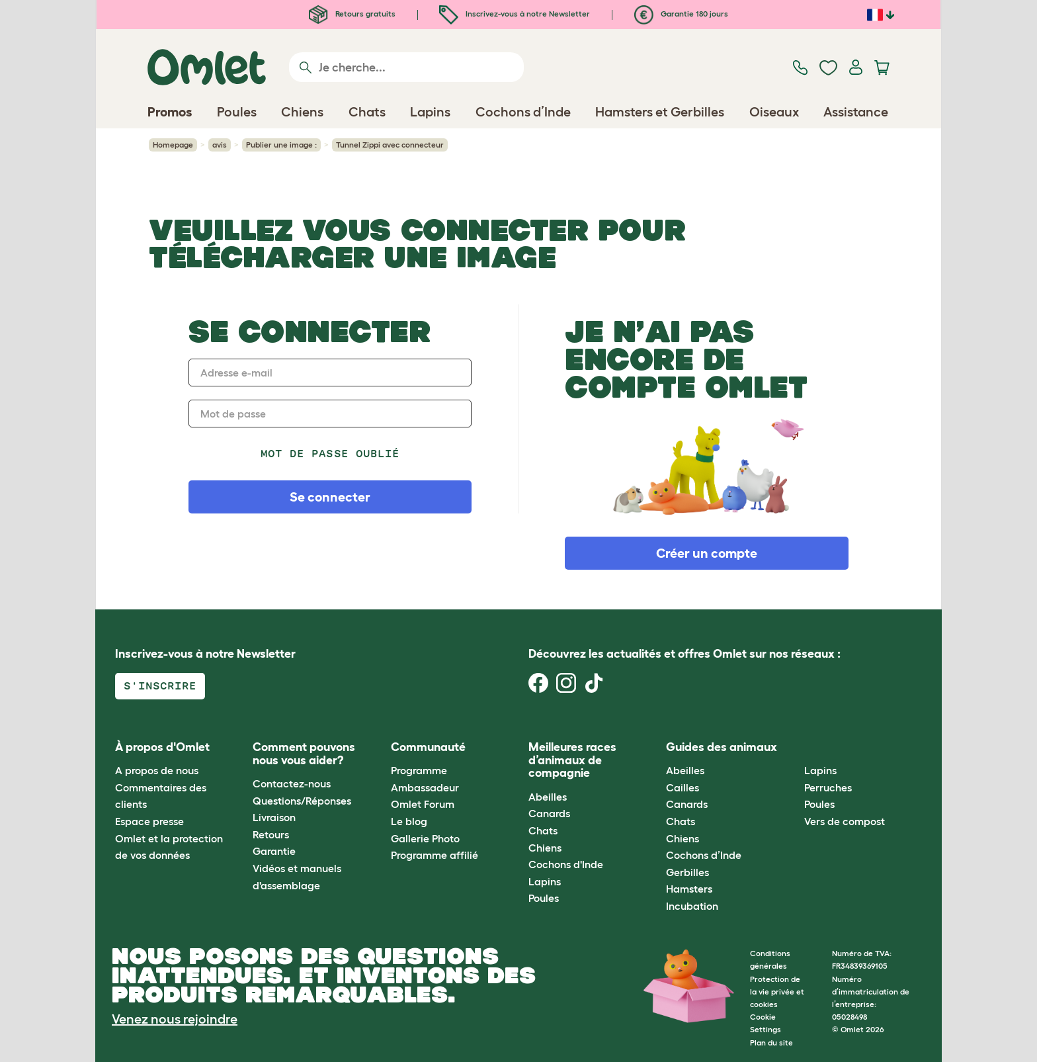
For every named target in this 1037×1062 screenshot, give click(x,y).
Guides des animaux (721, 747)
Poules (543, 898)
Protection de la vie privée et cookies (777, 991)
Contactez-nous (292, 783)
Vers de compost (844, 821)
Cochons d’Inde (703, 855)
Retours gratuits (352, 13)
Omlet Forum (422, 804)
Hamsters (689, 889)
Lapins (544, 881)
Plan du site (771, 1042)
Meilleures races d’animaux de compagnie (572, 760)
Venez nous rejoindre (174, 1019)
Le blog (409, 821)
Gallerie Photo (425, 838)
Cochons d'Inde (565, 864)
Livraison (274, 817)
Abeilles (547, 797)
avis (219, 144)
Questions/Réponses (302, 801)
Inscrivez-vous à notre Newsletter (514, 13)
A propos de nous (156, 770)
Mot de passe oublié (330, 454)
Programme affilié (434, 855)
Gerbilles (687, 872)
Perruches (828, 787)
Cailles (682, 787)
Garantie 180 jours (681, 13)
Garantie (274, 851)
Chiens (544, 848)
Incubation (692, 906)
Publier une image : (281, 144)
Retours (271, 834)
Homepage (173, 144)
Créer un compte (706, 553)
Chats (543, 830)
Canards (549, 813)
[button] (794, 747)
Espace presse (149, 821)
